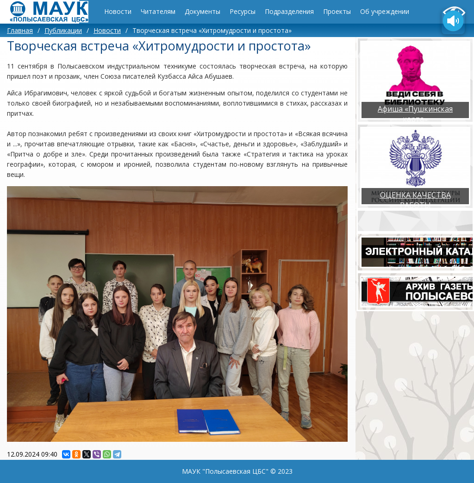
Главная (20, 30)
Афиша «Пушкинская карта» (415, 114)
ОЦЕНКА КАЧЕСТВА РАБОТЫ (415, 200)
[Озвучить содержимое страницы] (453, 21)
